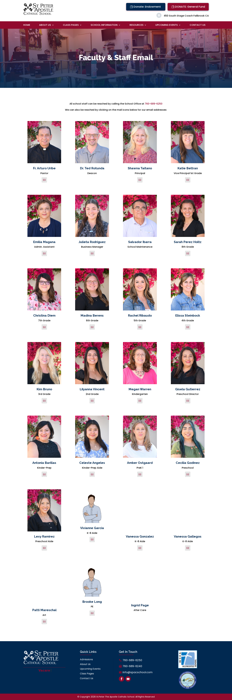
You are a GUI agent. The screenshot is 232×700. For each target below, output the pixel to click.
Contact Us (197, 25)
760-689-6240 (132, 666)
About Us (45, 25)
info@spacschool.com (138, 672)
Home (26, 25)
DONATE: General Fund (190, 6)
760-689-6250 (153, 103)
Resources (136, 25)
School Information (104, 25)
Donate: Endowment (147, 6)
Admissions (86, 659)
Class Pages (71, 25)
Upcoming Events (166, 25)
